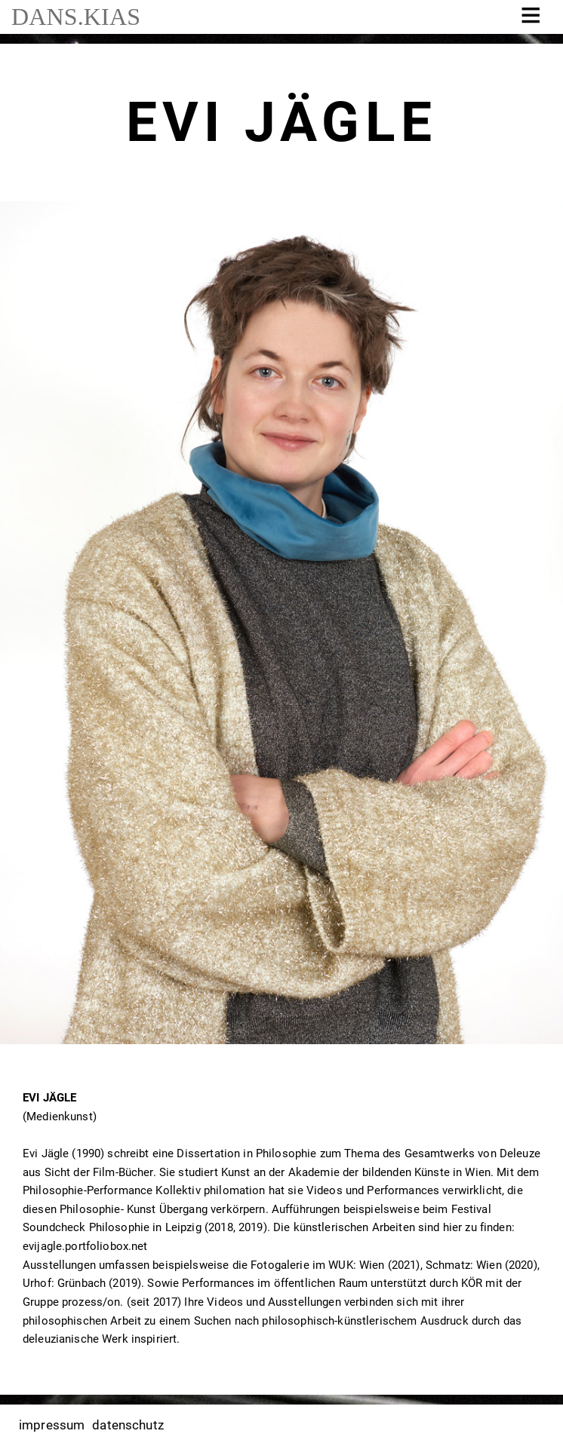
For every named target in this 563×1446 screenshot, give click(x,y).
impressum (52, 1424)
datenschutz (128, 1424)
